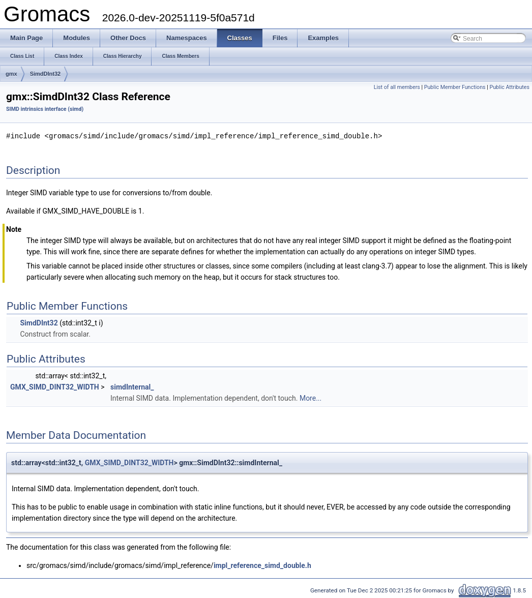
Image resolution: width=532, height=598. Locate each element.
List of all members (397, 87)
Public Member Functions (455, 87)
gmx (11, 74)
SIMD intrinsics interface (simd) (44, 109)
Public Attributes (509, 87)
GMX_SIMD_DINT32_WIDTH (54, 386)
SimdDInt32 (45, 74)
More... (310, 398)
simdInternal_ (132, 386)
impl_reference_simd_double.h (262, 565)
